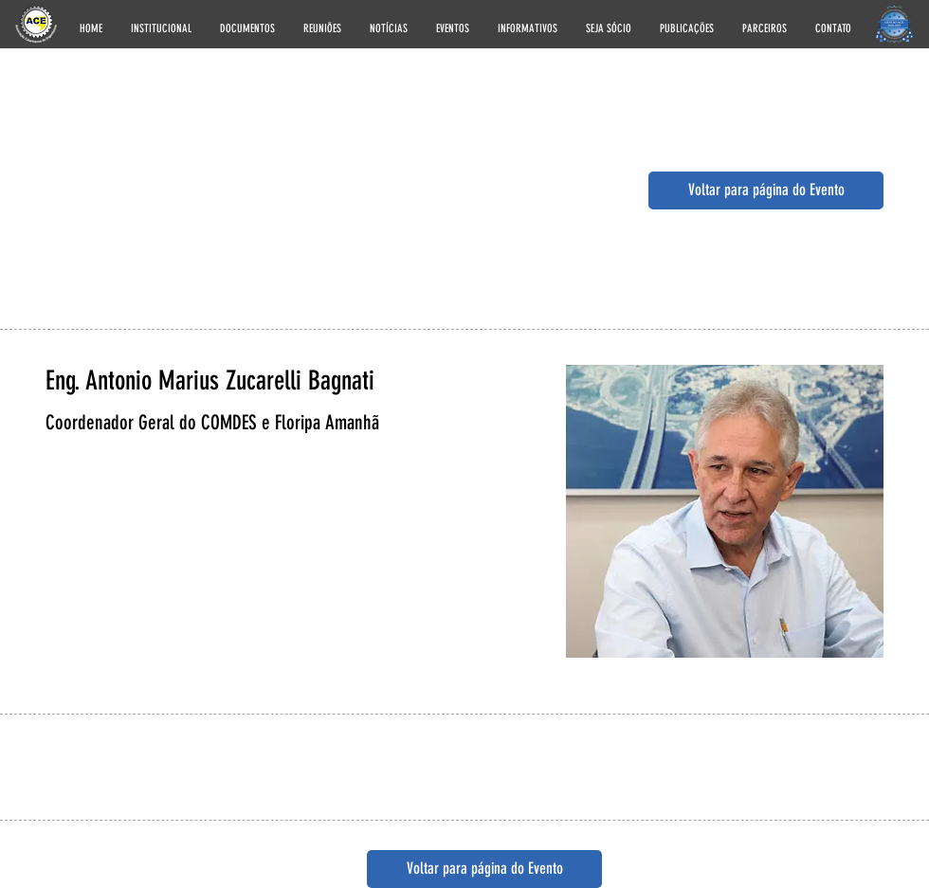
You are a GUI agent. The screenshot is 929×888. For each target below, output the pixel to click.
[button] (161, 26)
